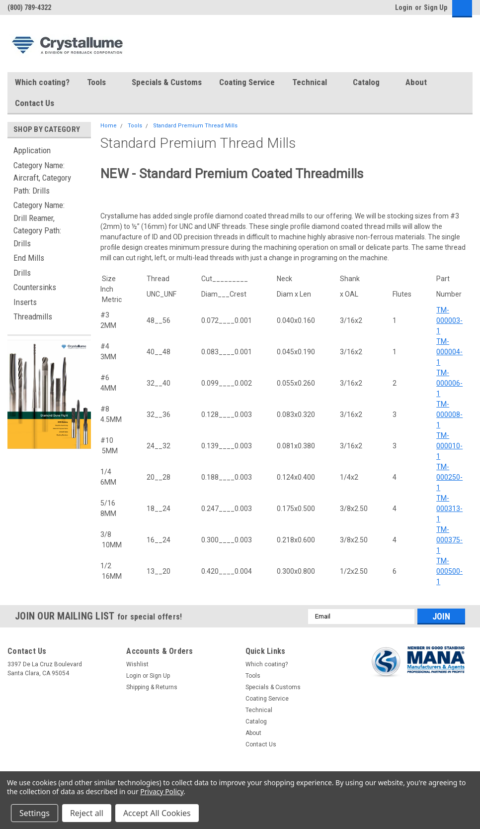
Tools (100, 82)
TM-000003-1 (449, 320)
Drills (22, 273)
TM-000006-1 (449, 383)
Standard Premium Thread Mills (195, 125)
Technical (313, 82)
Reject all (86, 813)
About (420, 82)
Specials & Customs (167, 82)
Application (32, 150)
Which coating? (42, 82)
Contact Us (34, 103)
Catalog (370, 82)
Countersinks (34, 287)
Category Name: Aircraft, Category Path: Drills (42, 178)
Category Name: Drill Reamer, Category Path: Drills (39, 224)
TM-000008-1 (449, 414)
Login (403, 7)
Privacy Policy (161, 791)
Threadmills (32, 316)
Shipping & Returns (151, 687)
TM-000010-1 (449, 445)
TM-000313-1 (449, 508)
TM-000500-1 (449, 571)
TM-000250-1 (449, 477)
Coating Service (247, 82)
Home (108, 125)
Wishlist (137, 664)
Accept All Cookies (157, 813)
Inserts (25, 302)
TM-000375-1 (449, 539)
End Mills (28, 258)
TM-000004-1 (449, 351)
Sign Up (435, 7)
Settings (34, 813)
